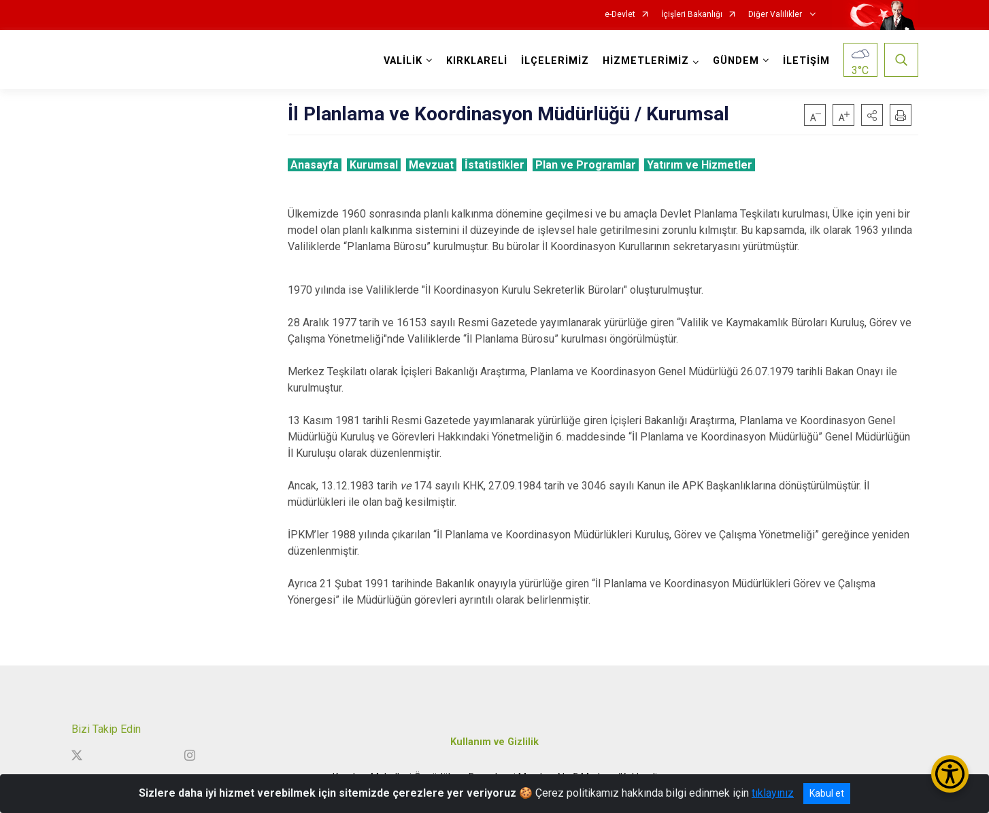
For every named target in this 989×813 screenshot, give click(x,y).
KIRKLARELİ (476, 61)
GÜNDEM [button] (736, 61)
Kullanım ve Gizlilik (494, 742)
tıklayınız (773, 792)
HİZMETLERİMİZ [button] (646, 61)
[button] (872, 115)
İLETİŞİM (806, 61)
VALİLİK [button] (403, 61)
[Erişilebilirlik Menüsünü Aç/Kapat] (950, 774)
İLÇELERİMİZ (555, 61)
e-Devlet (620, 14)
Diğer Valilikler (776, 14)
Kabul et (826, 793)
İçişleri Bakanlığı (691, 14)
